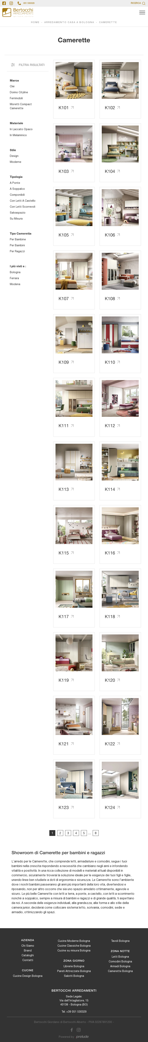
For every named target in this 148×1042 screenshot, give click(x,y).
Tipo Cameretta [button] (20, 233)
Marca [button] (14, 80)
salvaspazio (17, 212)
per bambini (17, 245)
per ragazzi (17, 251)
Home (35, 22)
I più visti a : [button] (18, 266)
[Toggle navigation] (142, 13)
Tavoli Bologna (120, 940)
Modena (15, 284)
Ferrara (14, 278)
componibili (17, 194)
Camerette (108, 22)
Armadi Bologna (120, 966)
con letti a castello (22, 200)
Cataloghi (28, 955)
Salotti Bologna (74, 975)
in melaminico (18, 135)
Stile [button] (13, 150)
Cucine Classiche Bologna (74, 945)
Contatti (27, 960)
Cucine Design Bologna (27, 975)
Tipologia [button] (16, 176)
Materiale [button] (16, 123)
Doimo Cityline (19, 92)
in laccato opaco (21, 129)
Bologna (15, 272)
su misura (16, 218)
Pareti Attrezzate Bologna (74, 971)
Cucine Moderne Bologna (74, 940)
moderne (15, 161)
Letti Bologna (120, 956)
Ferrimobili (16, 98)
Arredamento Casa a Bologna (69, 22)
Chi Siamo (27, 945)
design (14, 155)
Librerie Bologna (74, 966)
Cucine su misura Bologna (73, 950)
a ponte (15, 182)
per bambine (18, 239)
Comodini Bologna (120, 961)
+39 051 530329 (76, 1011)
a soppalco (17, 188)
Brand (28, 950)
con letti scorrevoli (22, 206)
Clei (12, 86)
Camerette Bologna (120, 971)
